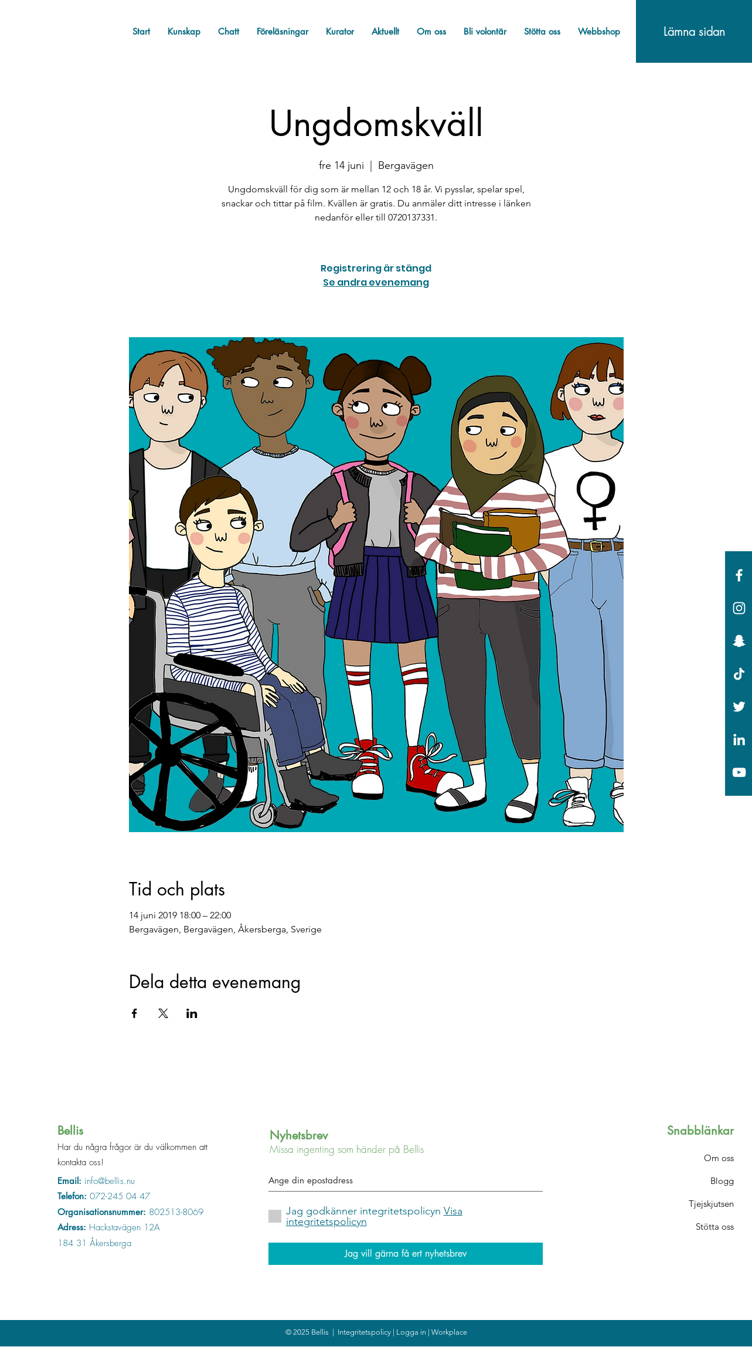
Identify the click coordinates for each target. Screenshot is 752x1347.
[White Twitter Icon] (739, 706)
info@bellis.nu (109, 1181)
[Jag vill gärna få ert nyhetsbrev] (405, 1254)
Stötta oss (715, 1226)
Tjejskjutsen (711, 1203)
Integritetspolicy (365, 1332)
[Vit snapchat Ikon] (739, 641)
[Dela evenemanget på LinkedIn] (192, 1013)
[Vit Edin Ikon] (739, 739)
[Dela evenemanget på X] (163, 1013)
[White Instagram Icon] (739, 608)
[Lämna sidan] (694, 31)
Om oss (719, 1157)
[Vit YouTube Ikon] (739, 772)
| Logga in (410, 1332)
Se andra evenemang (376, 282)
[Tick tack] (739, 674)
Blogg (722, 1180)
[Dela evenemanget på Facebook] (134, 1013)
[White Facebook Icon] (739, 575)
